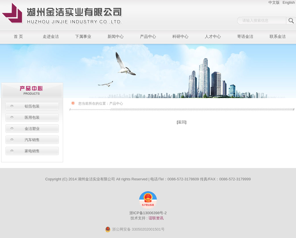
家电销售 (32, 151)
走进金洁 (51, 36)
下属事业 (83, 36)
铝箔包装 (32, 106)
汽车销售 (32, 140)
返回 (181, 122)
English (289, 2)
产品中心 (148, 36)
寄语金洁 (245, 36)
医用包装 (32, 117)
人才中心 (213, 36)
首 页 (18, 36)
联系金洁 (278, 36)
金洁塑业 (32, 128)
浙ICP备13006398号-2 (148, 213)
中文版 (274, 2)
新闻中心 (116, 36)
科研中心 (180, 36)
